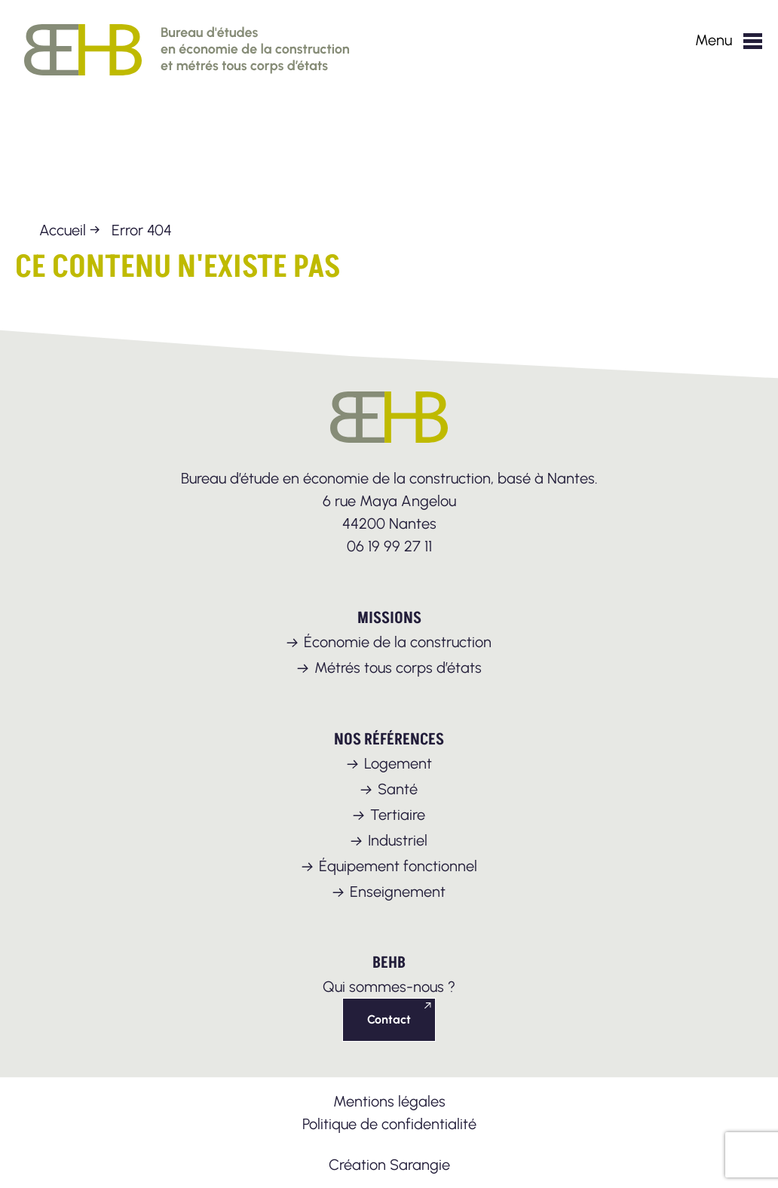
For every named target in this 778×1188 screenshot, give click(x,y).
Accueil (62, 230)
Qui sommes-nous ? (389, 987)
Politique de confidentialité (389, 1124)
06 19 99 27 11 (389, 546)
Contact (389, 1019)
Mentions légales (389, 1101)
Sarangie (420, 1165)
